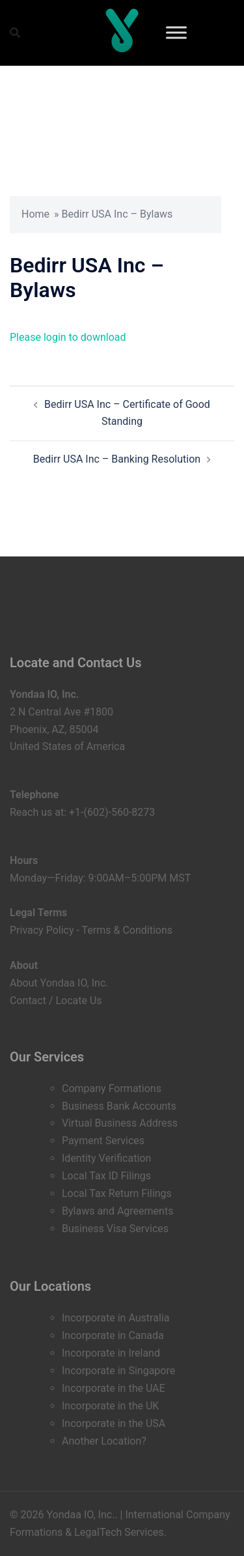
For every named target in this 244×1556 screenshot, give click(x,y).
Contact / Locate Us (56, 1000)
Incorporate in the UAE (113, 1388)
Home (35, 214)
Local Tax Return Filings (117, 1193)
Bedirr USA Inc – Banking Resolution (116, 459)
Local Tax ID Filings (106, 1176)
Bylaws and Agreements (117, 1211)
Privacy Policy (42, 930)
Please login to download (68, 337)
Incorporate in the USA (113, 1423)
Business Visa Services (115, 1228)
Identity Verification (106, 1158)
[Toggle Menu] (176, 32)
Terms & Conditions (127, 930)
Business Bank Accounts (119, 1106)
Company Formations (111, 1088)
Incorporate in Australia (115, 1318)
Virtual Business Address (120, 1123)
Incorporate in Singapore (118, 1370)
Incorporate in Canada (113, 1335)
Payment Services (103, 1140)
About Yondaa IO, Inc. (59, 983)
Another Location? (104, 1441)
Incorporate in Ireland (111, 1353)
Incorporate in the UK (110, 1406)
